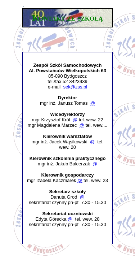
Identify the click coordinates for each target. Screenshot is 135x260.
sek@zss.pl (75, 87)
